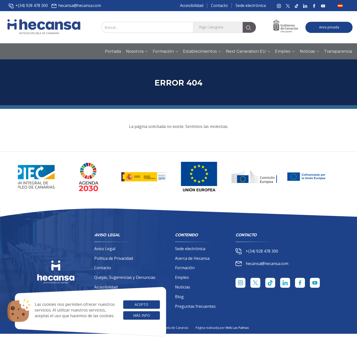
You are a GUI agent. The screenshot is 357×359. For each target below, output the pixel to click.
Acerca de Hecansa (192, 258)
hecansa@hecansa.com (76, 5)
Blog (179, 296)
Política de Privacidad (113, 258)
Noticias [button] (309, 51)
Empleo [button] (285, 51)
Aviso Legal (104, 248)
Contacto (219, 5)
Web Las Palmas (237, 328)
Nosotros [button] (137, 51)
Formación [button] (165, 51)
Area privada (329, 27)
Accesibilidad (191, 5)
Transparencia (338, 51)
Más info (141, 315)
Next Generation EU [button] (248, 51)
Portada (113, 51)
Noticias (182, 287)
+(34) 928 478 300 (28, 5)
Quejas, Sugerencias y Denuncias (124, 277)
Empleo (182, 277)
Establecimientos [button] (202, 51)
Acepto (141, 304)
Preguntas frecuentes (195, 306)
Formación (185, 267)
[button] (341, 5)
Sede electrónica (251, 5)
